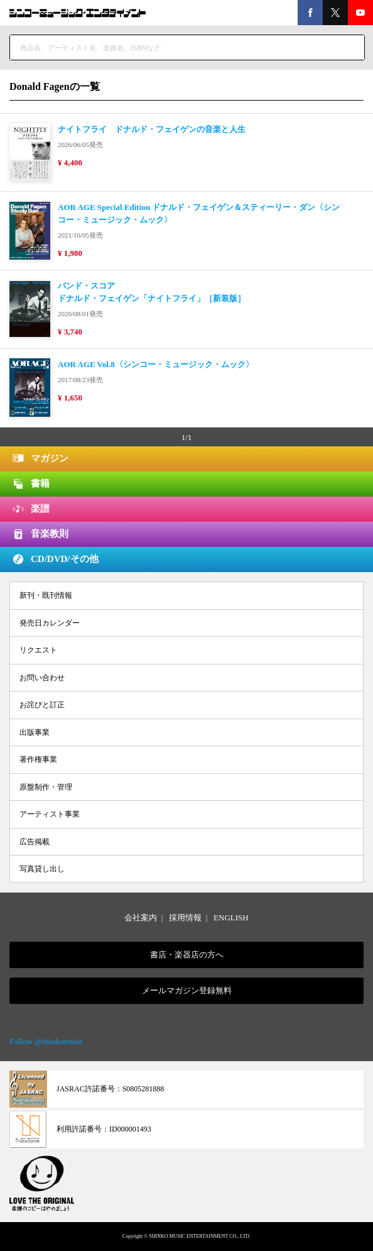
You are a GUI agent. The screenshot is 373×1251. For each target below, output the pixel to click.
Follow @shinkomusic (46, 1041)
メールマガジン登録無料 (187, 990)
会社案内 (140, 917)
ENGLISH (231, 917)
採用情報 (185, 917)
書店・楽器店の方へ (187, 954)
